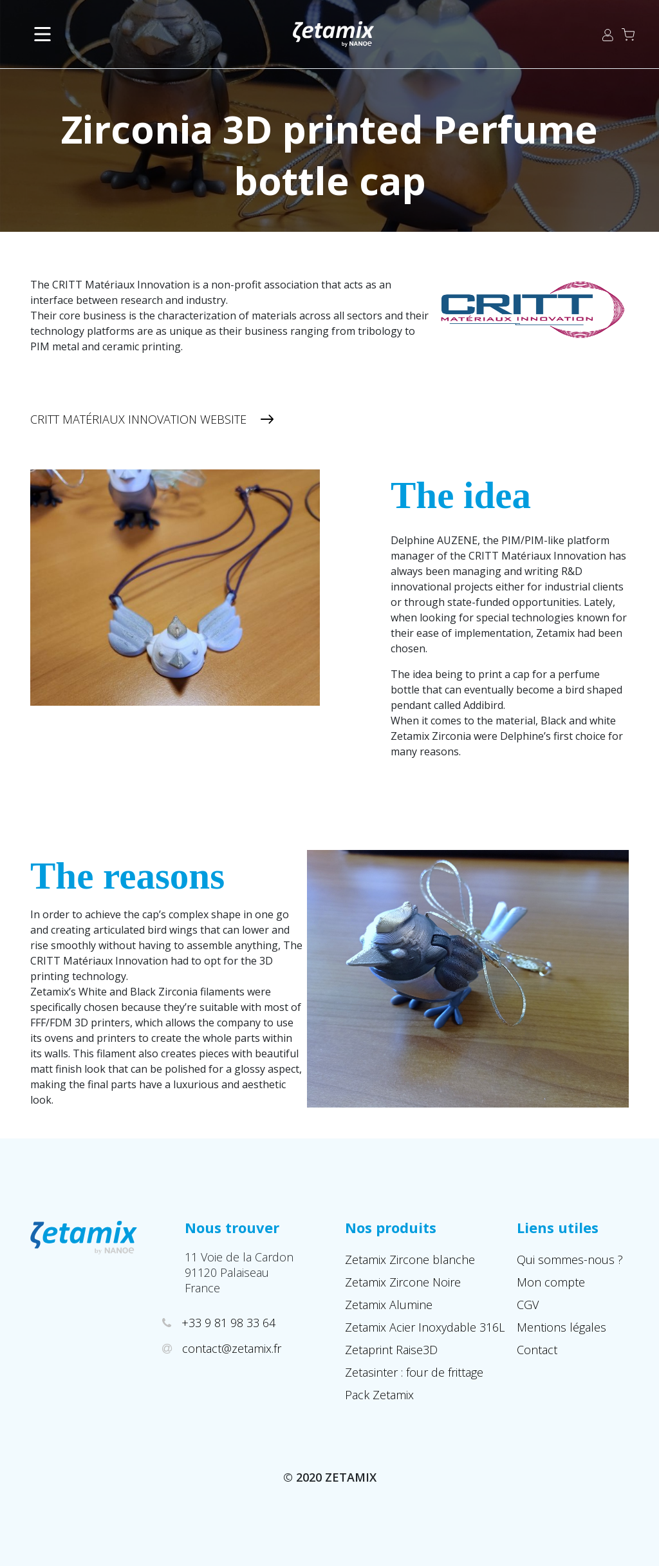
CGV (528, 1304)
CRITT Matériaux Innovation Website (138, 419)
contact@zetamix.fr (233, 1348)
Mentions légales (561, 1327)
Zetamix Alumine (388, 1304)
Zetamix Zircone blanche (410, 1259)
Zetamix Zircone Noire (403, 1282)
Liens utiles (558, 1227)
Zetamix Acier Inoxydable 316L (425, 1327)
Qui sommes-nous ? (570, 1259)
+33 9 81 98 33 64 (230, 1322)
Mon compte (551, 1282)
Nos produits (390, 1227)
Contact (537, 1349)
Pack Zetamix (379, 1394)
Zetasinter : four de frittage (414, 1372)
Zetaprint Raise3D (391, 1349)
